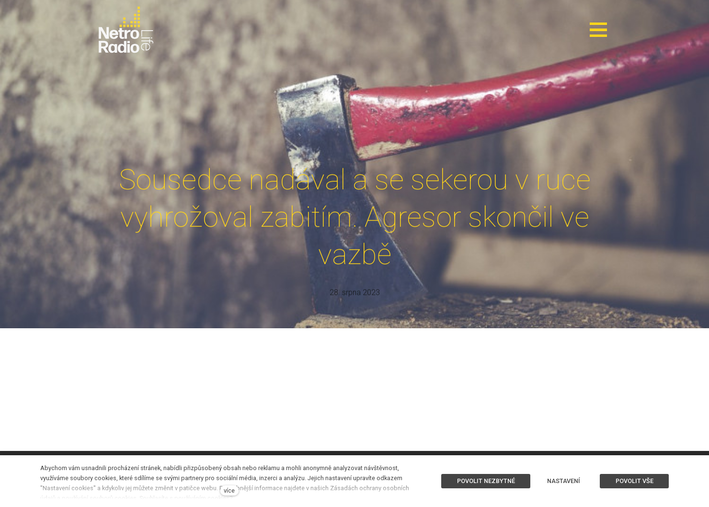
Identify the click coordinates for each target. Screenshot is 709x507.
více (229, 490)
